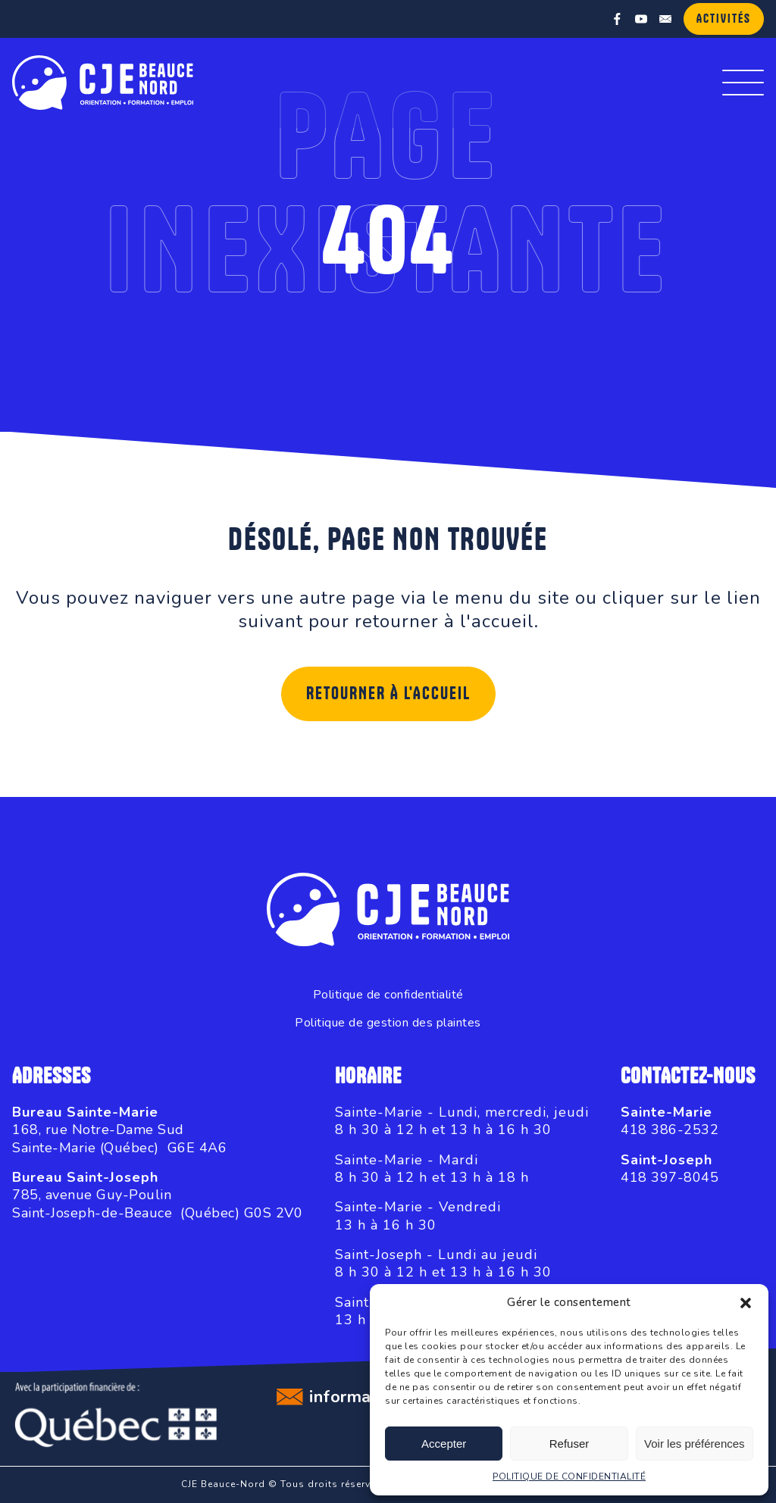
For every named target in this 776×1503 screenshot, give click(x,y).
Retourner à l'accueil (388, 694)
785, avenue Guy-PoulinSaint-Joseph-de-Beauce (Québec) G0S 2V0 (157, 1203)
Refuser (569, 1443)
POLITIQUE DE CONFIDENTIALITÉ (569, 1476)
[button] (745, 1303)
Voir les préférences (694, 1443)
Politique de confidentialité (388, 995)
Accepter (443, 1443)
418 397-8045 (669, 1177)
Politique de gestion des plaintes (388, 1023)
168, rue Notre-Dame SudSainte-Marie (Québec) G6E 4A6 (119, 1138)
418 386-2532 (669, 1129)
